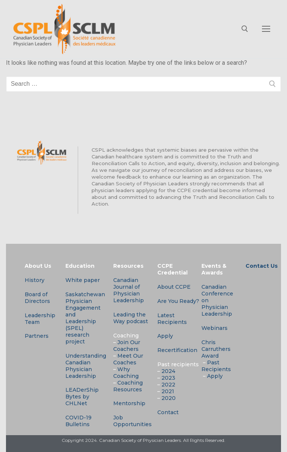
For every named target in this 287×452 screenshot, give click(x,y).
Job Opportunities (132, 421)
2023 (168, 377)
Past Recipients (216, 366)
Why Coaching (126, 372)
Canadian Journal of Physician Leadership (128, 290)
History (34, 280)
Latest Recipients (172, 318)
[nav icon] (266, 29)
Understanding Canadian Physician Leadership (85, 365)
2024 (168, 371)
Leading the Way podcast (130, 318)
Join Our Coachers (126, 345)
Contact (168, 412)
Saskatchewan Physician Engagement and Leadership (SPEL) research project (85, 318)
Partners (37, 336)
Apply (165, 336)
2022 (168, 384)
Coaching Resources (128, 386)
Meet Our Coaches (128, 359)
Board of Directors (37, 297)
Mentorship (129, 403)
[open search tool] (244, 28)
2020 (168, 398)
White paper (82, 280)
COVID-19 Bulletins (78, 421)
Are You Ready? (178, 301)
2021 (167, 391)
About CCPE (174, 286)
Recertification (177, 350)
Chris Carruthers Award (216, 349)
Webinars (214, 328)
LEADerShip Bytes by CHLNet (82, 396)
